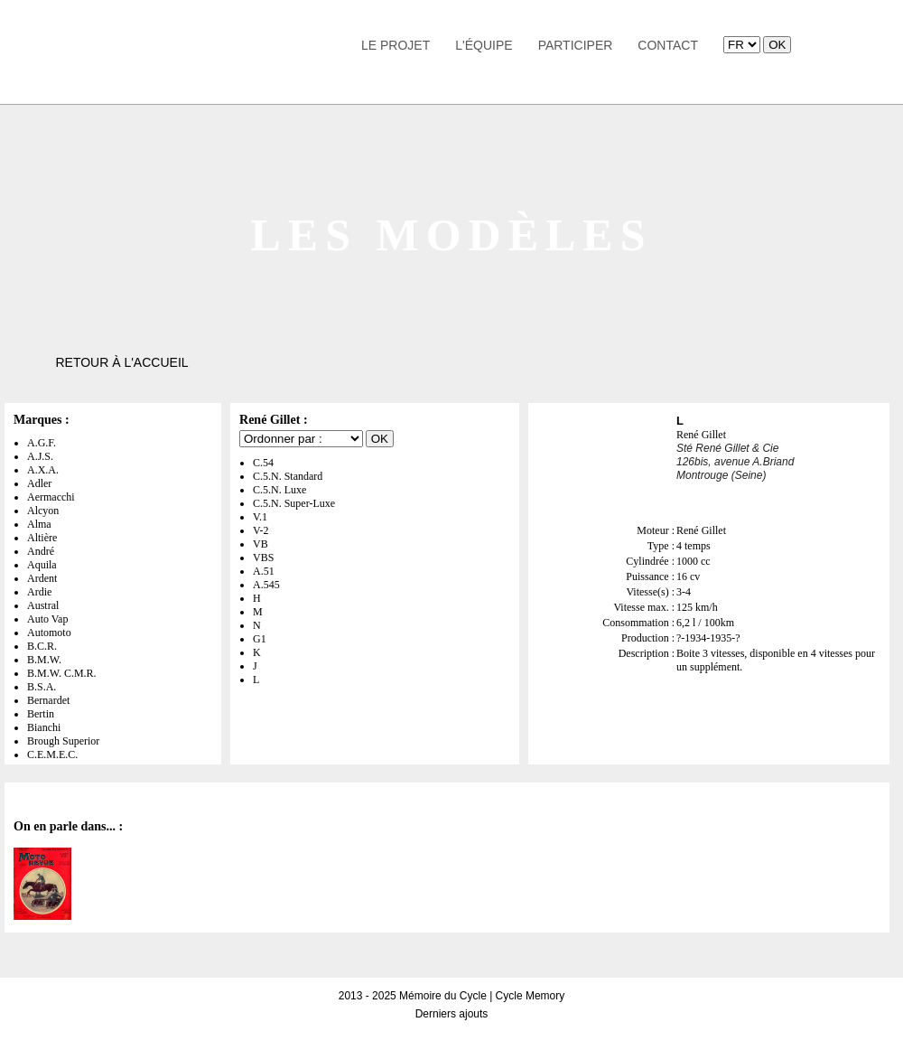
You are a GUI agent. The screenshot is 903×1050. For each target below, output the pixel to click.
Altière (42, 537)
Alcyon (43, 510)
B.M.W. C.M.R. (62, 673)
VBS (263, 557)
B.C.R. (42, 646)
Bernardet (48, 700)
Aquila (42, 564)
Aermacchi (51, 497)
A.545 (266, 584)
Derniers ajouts (452, 1014)
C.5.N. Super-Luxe (294, 503)
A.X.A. (43, 470)
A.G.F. (41, 442)
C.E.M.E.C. (52, 754)
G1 (259, 639)
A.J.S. (40, 456)
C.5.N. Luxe (279, 489)
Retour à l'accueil (121, 362)
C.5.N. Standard (287, 476)
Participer (575, 45)
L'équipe (483, 45)
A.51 (264, 571)
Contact (668, 45)
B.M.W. (44, 659)
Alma (39, 524)
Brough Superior (63, 741)
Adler (39, 483)
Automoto (49, 632)
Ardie (39, 592)
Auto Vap (47, 619)
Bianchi (44, 727)
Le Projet (395, 45)
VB (260, 544)
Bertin (40, 714)
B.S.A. (41, 686)
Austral (43, 605)
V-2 (261, 530)
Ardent (42, 578)
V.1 (260, 517)
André (40, 551)
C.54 (263, 462)
